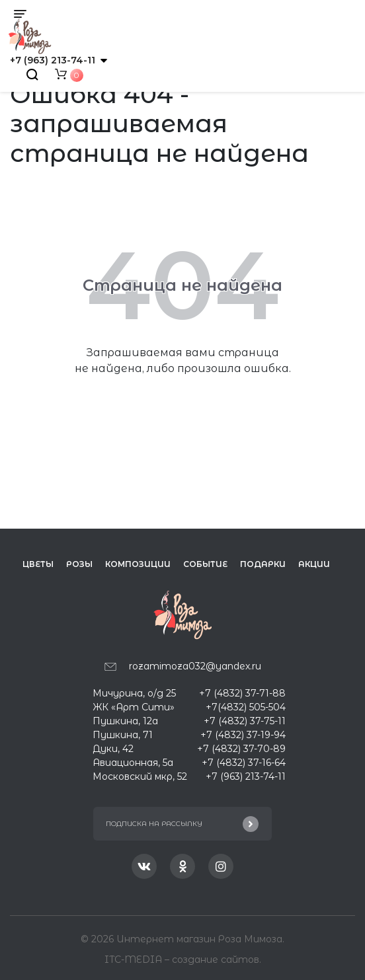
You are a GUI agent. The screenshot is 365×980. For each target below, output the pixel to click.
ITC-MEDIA (134, 959)
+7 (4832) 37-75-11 (245, 721)
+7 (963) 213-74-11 (52, 60)
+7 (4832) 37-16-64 (244, 763)
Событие (205, 564)
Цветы (38, 564)
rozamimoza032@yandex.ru (195, 666)
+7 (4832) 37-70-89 (241, 749)
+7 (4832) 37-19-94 (243, 735)
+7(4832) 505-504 (246, 707)
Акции (314, 564)
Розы (79, 564)
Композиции (138, 564)
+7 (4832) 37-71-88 (242, 693)
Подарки (263, 564)
